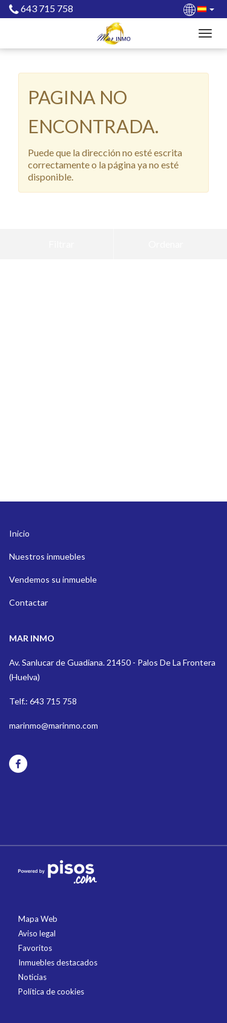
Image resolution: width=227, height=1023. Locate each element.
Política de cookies (51, 991)
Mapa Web (38, 919)
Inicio (19, 533)
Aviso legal (37, 933)
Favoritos (35, 948)
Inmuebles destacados (57, 962)
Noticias (32, 977)
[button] (199, 8)
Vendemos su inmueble (53, 579)
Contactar (28, 602)
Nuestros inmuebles (47, 556)
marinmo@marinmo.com (53, 725)
